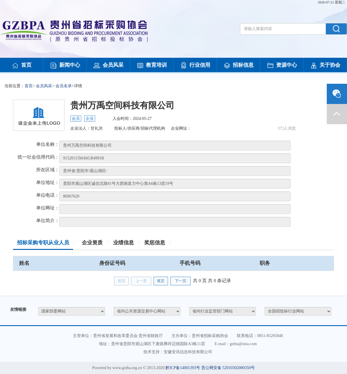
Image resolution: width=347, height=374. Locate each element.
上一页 (141, 281)
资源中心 (282, 65)
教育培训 (152, 65)
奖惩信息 (154, 242)
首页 (22, 65)
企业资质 (92, 242)
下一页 (180, 281)
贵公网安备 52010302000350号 (228, 368)
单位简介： (47, 220)
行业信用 (195, 65)
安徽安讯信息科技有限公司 (188, 352)
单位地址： (47, 182)
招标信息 (239, 65)
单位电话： (47, 195)
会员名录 (64, 86)
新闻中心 (65, 65)
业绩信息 (123, 242)
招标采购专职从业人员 (43, 242)
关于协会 (325, 65)
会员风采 (108, 65)
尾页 (161, 281)
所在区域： (47, 169)
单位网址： (47, 207)
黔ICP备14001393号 (182, 368)
